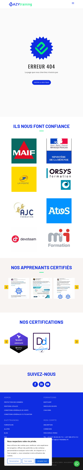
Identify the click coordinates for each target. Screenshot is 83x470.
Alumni (7, 429)
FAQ (5, 437)
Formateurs (8, 425)
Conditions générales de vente (16, 410)
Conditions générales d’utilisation (18, 414)
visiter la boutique (41, 82)
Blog (6, 433)
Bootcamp (47, 402)
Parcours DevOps (50, 406)
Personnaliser (14, 461)
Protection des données (13, 402)
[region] (28, 452)
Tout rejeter (28, 461)
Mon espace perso (50, 433)
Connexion (48, 429)
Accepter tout (42, 461)
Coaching (47, 410)
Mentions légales (11, 406)
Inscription (48, 425)
